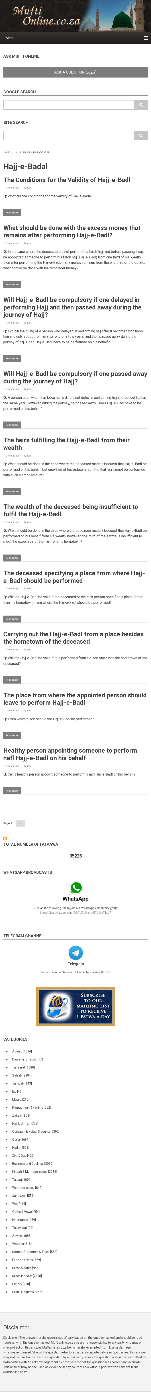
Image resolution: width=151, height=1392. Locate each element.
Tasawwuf (22, 1228)
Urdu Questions (27, 1292)
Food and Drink (26, 1260)
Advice (21, 1236)
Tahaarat (23, 1067)
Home (6, 152)
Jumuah (22, 1083)
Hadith (20, 1147)
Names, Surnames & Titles (34, 1252)
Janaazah (23, 1196)
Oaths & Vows (26, 1212)
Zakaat (21, 1115)
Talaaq (21, 1179)
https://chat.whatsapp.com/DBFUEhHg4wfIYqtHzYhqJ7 (75, 912)
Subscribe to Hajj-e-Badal (5, 838)
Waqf (19, 1204)
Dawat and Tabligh (28, 1059)
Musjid (20, 1099)
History (21, 1284)
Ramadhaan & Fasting (31, 1107)
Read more (13, 213)
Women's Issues (27, 1187)
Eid (17, 1091)
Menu (10, 38)
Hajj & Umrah (22, 152)
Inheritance (24, 1220)
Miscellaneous (27, 1276)
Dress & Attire (25, 1268)
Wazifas (22, 1244)
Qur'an (20, 1139)
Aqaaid (22, 1051)
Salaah (22, 1075)
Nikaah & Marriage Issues (34, 1171)
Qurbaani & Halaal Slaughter (35, 1131)
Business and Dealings (32, 1163)
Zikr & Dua (23, 1155)
